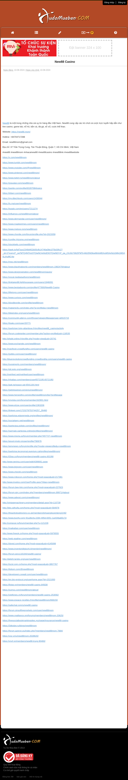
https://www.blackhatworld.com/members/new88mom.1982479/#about (36, 266)
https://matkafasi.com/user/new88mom (21, 528)
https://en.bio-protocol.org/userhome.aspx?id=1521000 (28, 579)
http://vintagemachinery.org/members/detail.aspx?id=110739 (31, 502)
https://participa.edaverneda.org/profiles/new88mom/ (27, 415)
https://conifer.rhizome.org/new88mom (20, 239)
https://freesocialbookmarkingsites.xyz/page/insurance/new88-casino (35, 620)
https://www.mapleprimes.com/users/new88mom (25, 224)
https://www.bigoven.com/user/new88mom (22, 467)
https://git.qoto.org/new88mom (17, 369)
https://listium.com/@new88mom (18, 569)
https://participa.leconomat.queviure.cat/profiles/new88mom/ (31, 451)
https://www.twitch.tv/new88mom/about (21, 178)
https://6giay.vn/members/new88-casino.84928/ (25, 584)
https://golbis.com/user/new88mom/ (19, 354)
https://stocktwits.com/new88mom (18, 244)
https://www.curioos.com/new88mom (20, 297)
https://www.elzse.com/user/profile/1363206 (23, 405)
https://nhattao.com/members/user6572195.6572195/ (28, 379)
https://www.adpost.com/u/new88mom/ (21, 497)
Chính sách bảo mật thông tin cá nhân (20, 767)
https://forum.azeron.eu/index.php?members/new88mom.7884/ (32, 631)
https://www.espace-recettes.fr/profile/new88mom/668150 (30, 600)
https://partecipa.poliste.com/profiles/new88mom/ (26, 425)
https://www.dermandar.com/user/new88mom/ (24, 219)
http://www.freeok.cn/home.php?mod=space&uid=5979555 (30, 533)
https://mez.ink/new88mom (15, 261)
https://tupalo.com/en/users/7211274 (20, 208)
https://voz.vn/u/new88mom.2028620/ (20, 636)
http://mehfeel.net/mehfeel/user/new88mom (23, 374)
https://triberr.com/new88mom (16, 193)
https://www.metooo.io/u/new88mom (19, 229)
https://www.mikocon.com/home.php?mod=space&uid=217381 (32, 477)
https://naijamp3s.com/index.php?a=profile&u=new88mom (30, 308)
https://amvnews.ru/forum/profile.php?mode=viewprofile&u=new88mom (36, 446)
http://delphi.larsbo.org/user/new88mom (21, 559)
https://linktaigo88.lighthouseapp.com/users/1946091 (27, 282)
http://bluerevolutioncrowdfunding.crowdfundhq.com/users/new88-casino (37, 359)
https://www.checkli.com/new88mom (19, 472)
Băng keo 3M (7, 777)
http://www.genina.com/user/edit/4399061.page (25, 461)
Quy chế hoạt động (11, 765)
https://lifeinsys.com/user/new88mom (20, 292)
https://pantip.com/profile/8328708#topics (22, 188)
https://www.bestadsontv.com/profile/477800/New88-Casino (31, 287)
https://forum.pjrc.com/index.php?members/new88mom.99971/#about (35, 492)
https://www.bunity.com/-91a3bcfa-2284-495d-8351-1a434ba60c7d (34, 518)
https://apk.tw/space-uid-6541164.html (20, 385)
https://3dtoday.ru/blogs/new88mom (19, 625)
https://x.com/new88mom (14, 157)
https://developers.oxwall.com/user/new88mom (25, 574)
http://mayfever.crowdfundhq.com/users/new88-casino (28, 349)
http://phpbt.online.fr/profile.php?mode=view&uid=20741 (29, 338)
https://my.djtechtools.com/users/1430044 (22, 198)
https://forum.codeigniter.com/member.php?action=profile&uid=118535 (36, 333)
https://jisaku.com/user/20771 (16, 323)
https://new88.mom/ (20, 131)
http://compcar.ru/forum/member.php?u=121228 (25, 523)
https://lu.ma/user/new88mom (16, 203)
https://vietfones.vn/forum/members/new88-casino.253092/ (30, 595)
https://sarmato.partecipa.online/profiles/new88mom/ (27, 431)
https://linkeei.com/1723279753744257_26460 (24, 410)
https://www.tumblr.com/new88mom (19, 162)
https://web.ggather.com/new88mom (19, 538)
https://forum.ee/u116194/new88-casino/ (21, 554)
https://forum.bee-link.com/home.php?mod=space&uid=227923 (32, 487)
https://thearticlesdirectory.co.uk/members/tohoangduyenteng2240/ (34, 513)
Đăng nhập (109, 2)
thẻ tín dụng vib (36, 777)
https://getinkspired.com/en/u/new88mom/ (22, 390)
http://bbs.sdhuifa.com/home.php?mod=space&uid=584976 (30, 508)
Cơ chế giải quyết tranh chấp (16, 770)
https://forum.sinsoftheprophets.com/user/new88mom (28, 610)
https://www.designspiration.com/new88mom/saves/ (27, 272)
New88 (5, 123)
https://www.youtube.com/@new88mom (21, 167)
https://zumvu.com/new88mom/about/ (20, 590)
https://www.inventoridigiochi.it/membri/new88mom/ (27, 548)
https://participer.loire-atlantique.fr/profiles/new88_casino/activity (33, 328)
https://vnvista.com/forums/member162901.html (25, 400)
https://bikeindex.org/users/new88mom (21, 313)
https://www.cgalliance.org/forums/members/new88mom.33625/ (33, 615)
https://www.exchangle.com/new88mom (21, 343)
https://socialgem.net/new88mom (18, 420)
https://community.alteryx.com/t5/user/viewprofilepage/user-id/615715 (35, 318)
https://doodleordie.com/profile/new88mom (22, 302)
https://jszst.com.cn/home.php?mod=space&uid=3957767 (30, 564)
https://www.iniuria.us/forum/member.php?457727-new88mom (32, 436)
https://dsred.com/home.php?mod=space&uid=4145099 (29, 543)
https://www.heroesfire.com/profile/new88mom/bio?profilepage (32, 395)
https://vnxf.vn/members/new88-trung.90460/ (23, 641)
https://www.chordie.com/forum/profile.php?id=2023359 (29, 234)
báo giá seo (21, 777)
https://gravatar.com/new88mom (17, 183)
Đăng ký (122, 2)
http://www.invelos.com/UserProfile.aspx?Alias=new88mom (30, 482)
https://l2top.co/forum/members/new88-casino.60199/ (28, 456)
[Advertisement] (64, 96)
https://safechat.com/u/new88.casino (20, 605)
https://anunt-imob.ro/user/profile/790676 (22, 441)
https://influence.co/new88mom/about (20, 214)
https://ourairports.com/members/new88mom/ (24, 364)
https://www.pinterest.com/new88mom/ (21, 172)
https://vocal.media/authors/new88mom (21, 277)
